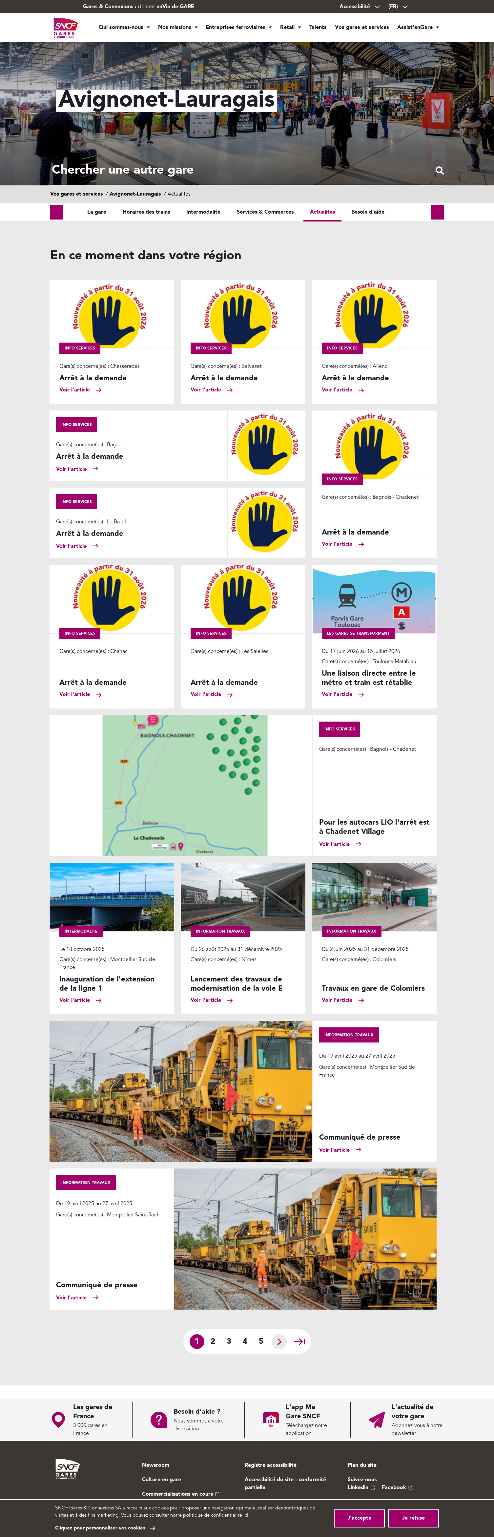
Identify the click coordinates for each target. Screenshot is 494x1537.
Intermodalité (203, 225)
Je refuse (413, 1518)
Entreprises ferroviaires (232, 29)
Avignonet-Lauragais (135, 207)
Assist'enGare (415, 29)
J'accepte (359, 1518)
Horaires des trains (146, 225)
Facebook (394, 1487)
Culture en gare (161, 1480)
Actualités (322, 225)
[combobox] (247, 177)
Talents (318, 29)
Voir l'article (74, 403)
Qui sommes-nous (121, 29)
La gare (96, 225)
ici (245, 1515)
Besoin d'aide (367, 225)
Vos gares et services (364, 29)
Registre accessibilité (271, 1465)
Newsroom (155, 1465)
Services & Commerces (265, 225)
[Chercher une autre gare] (247, 177)
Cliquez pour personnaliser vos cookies (100, 1528)
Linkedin (358, 1487)
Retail (285, 29)
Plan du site (362, 1465)
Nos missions (173, 29)
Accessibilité (360, 7)
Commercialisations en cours (177, 1494)
